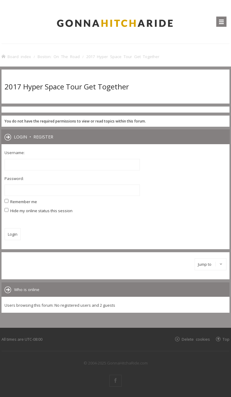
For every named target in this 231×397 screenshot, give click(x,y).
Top (226, 339)
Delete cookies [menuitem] (196, 339)
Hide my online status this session (38, 210)
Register (43, 137)
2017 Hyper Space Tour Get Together (67, 86)
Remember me (21, 201)
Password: (14, 178)
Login (20, 137)
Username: (15, 152)
